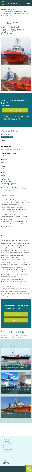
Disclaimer (6, 441)
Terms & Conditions (8, 443)
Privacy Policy (7, 439)
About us (5, 445)
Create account (7, 458)
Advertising (6, 451)
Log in (16, 320)
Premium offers (7, 449)
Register (16, 314)
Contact (5, 456)
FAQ (4, 447)
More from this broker (14, 110)
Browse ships (7, 454)
